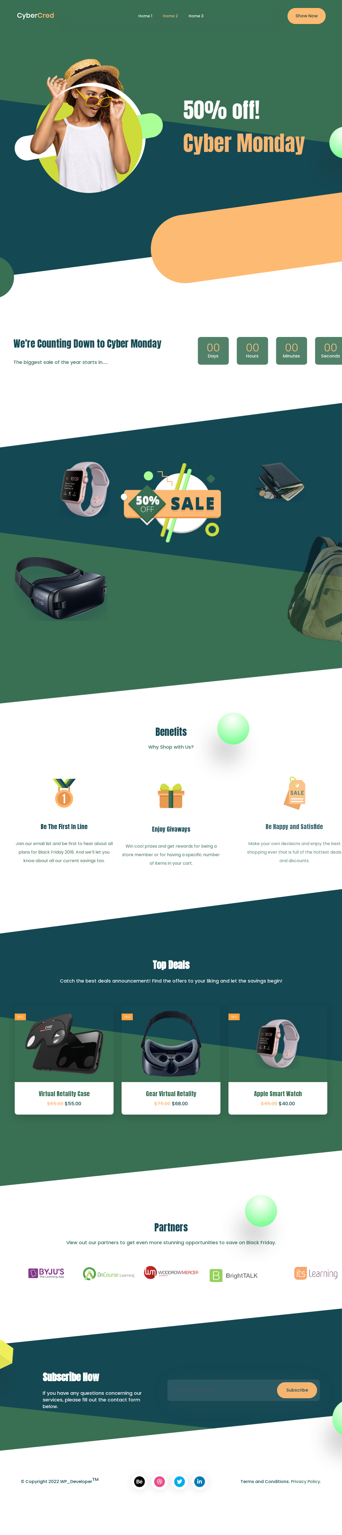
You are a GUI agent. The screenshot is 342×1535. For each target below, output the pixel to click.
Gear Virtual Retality (171, 1093)
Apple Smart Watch (278, 1093)
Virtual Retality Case (64, 1093)
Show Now (307, 16)
